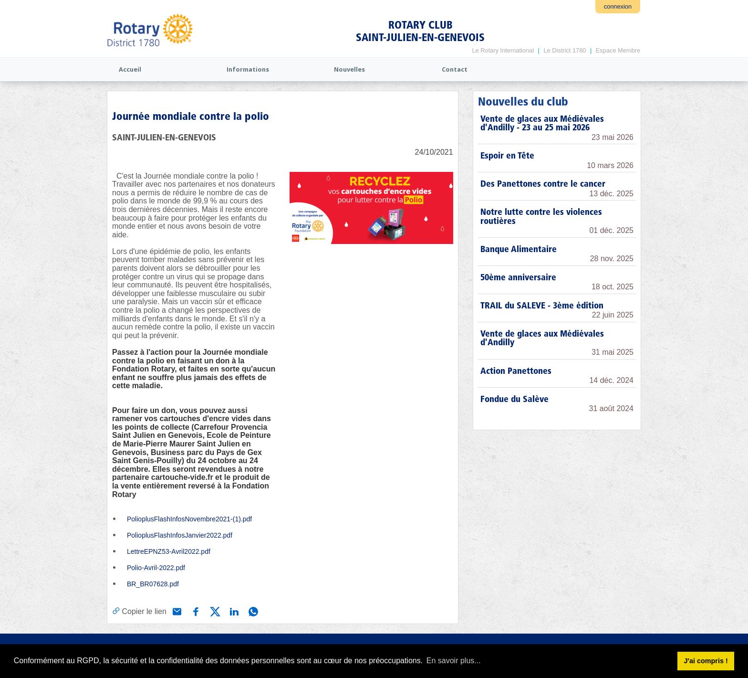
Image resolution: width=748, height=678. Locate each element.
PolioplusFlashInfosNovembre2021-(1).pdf (189, 519)
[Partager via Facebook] (195, 611)
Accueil (130, 69)
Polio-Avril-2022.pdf (156, 568)
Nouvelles (349, 69)
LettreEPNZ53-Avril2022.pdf (168, 551)
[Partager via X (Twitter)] (214, 611)
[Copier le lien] (139, 611)
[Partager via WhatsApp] (252, 611)
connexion (618, 6)
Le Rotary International (503, 50)
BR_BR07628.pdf (153, 584)
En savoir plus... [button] (453, 661)
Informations (248, 69)
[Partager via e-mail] (176, 611)
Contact (455, 69)
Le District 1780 (564, 50)
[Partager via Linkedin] (233, 611)
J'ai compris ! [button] (705, 661)
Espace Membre (618, 50)
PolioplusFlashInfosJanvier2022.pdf (179, 535)
